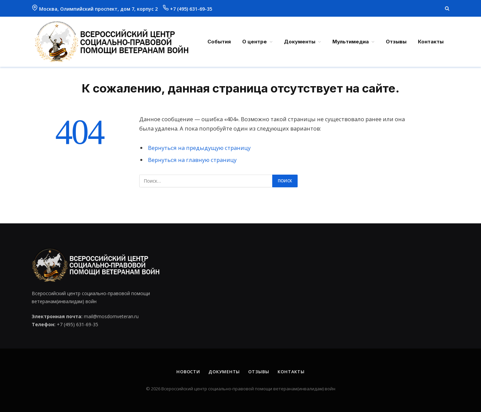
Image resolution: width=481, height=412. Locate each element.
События (219, 41)
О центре (254, 41)
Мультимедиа (350, 41)
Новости (188, 372)
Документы (299, 41)
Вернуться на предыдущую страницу (199, 148)
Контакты (431, 41)
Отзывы (396, 41)
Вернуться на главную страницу (192, 160)
